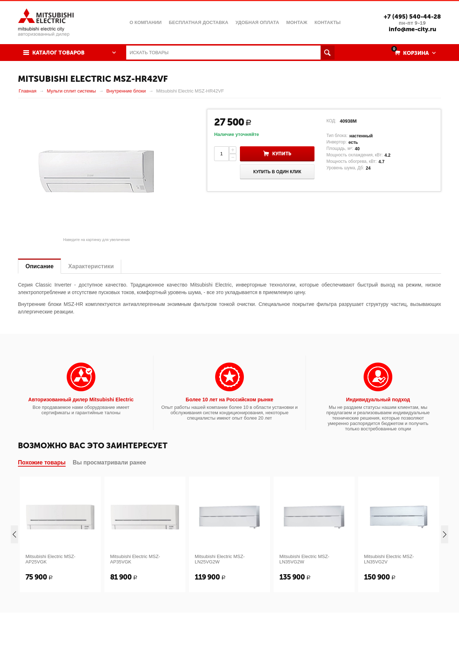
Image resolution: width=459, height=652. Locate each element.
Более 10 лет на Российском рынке (229, 399)
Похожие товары (42, 462)
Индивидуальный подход (378, 399)
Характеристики (91, 266)
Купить (281, 153)
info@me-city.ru (412, 29)
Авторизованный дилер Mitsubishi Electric (81, 399)
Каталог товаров (58, 52)
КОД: (331, 120)
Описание (39, 266)
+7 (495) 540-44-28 (412, 16)
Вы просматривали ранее (109, 462)
